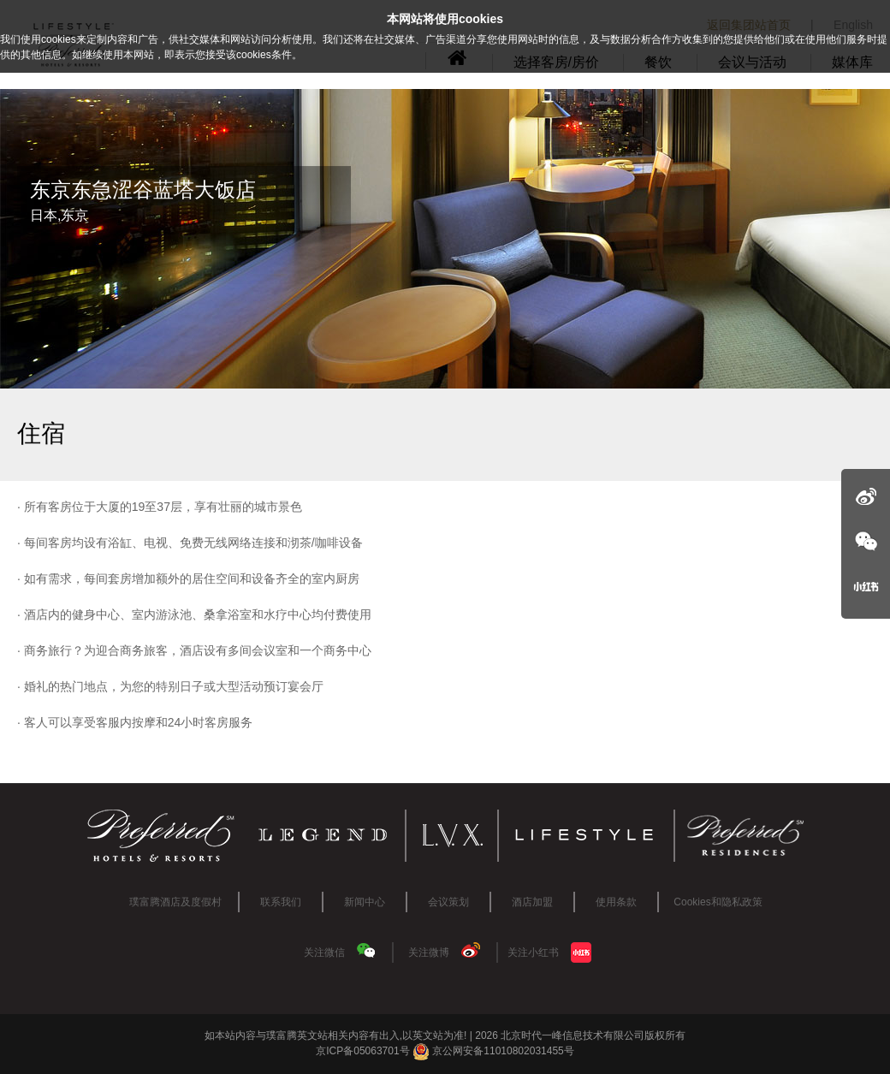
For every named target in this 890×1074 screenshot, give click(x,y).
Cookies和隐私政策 (717, 902)
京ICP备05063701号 (362, 1051)
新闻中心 (364, 902)
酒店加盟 (532, 902)
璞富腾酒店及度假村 (175, 902)
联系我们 (280, 902)
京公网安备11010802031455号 (493, 1051)
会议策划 (448, 902)
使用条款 (616, 902)
